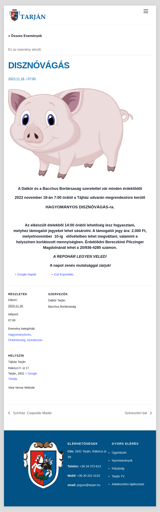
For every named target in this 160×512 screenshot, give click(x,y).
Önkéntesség (16, 340)
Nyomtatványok (122, 460)
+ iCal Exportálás (62, 274)
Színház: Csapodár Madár (32, 413)
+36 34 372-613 (90, 466)
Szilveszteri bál (136, 413)
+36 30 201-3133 (88, 475)
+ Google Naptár (25, 274)
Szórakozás (34, 340)
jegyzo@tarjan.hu (88, 485)
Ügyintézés (119, 452)
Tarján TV (118, 476)
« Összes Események (25, 36)
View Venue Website (21, 387)
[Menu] (146, 11)
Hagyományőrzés (19, 334)
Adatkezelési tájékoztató (128, 484)
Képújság (118, 468)
